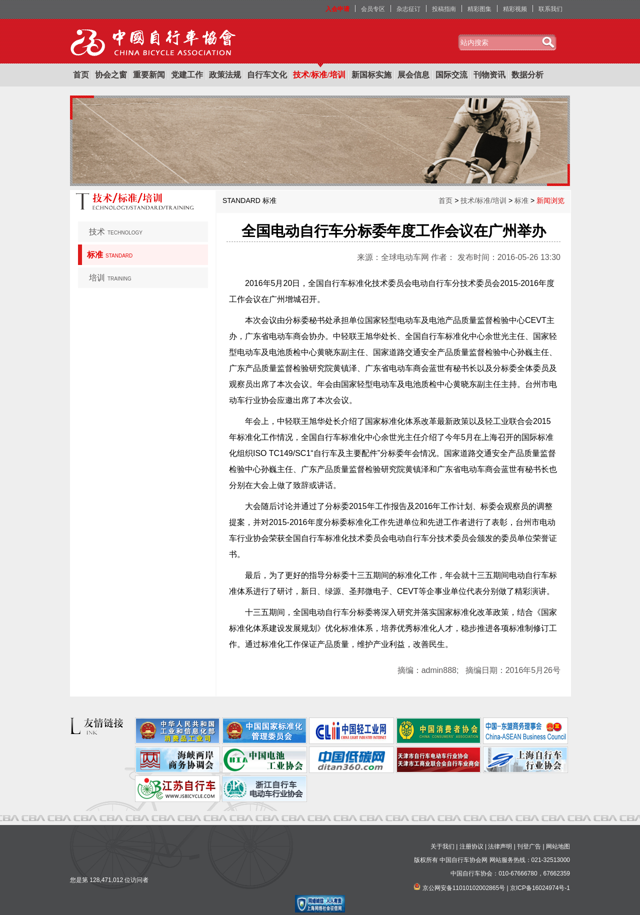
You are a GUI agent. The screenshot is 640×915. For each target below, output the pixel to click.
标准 (109, 254)
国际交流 (452, 74)
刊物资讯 (490, 74)
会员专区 (373, 9)
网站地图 (558, 846)
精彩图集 (480, 9)
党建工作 (187, 74)
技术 (115, 232)
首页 (81, 74)
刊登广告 (529, 846)
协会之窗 (111, 74)
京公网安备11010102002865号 (463, 888)
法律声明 (500, 846)
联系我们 (550, 9)
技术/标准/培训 (319, 74)
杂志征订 (408, 9)
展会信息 (414, 74)
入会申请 (338, 9)
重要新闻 (149, 74)
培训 (110, 278)
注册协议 (472, 846)
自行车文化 (267, 74)
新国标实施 (372, 74)
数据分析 (528, 74)
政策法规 (225, 74)
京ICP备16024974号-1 (540, 888)
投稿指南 (444, 9)
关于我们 (442, 846)
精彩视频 (515, 9)
